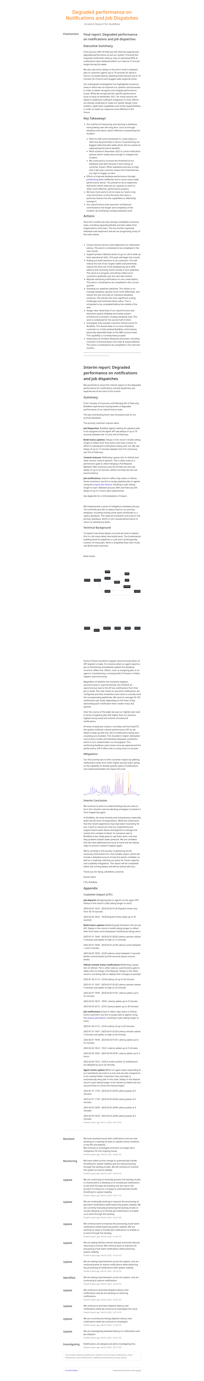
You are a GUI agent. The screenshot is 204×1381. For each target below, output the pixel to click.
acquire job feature (102, 484)
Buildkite (114, 24)
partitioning (92, 179)
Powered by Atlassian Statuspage (127, 1370)
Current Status (70, 1370)
